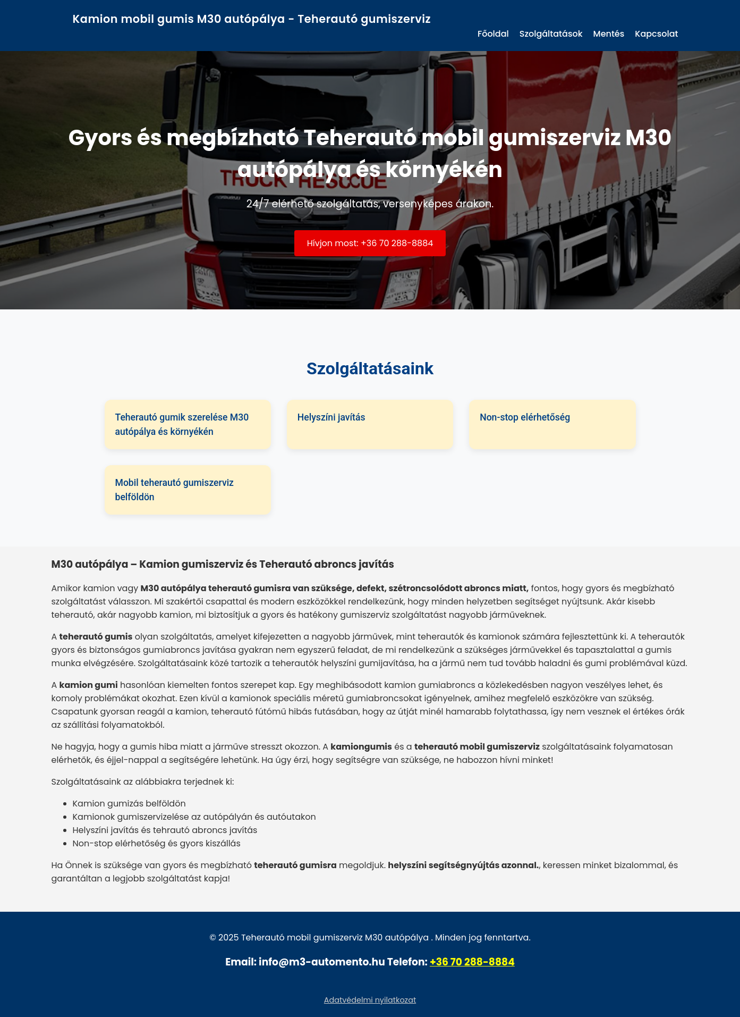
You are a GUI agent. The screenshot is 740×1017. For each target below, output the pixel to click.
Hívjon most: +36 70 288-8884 (370, 243)
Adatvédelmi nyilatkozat (370, 1000)
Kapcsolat (656, 34)
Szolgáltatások (551, 34)
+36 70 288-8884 (472, 962)
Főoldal (493, 34)
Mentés (609, 34)
